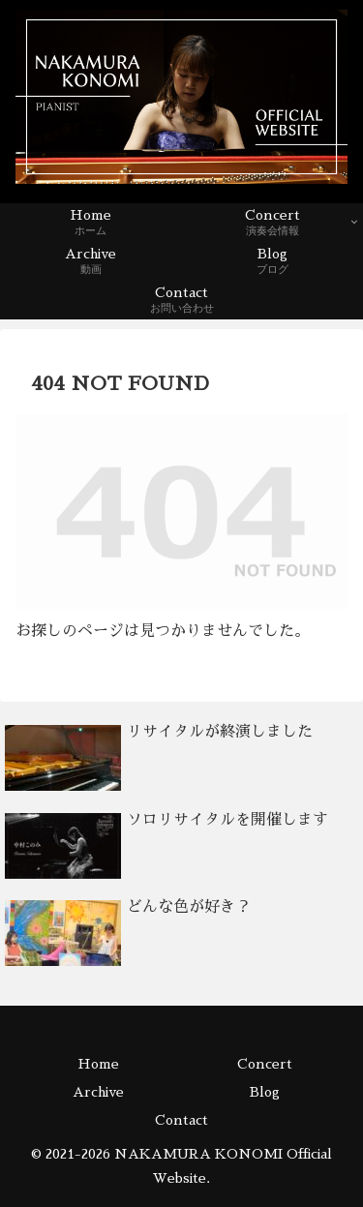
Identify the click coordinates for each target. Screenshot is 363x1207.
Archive (98, 1092)
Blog (265, 1092)
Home (98, 1064)
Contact (181, 1120)
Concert (264, 1064)
